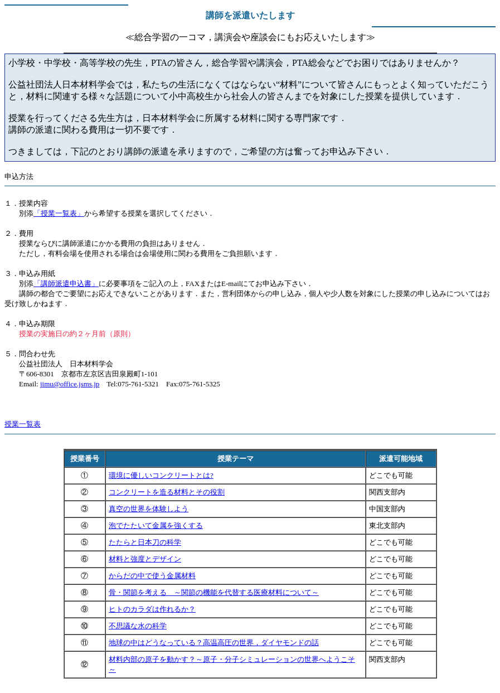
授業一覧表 (22, 424)
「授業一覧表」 (58, 213)
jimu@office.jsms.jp (69, 384)
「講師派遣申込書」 (66, 283)
